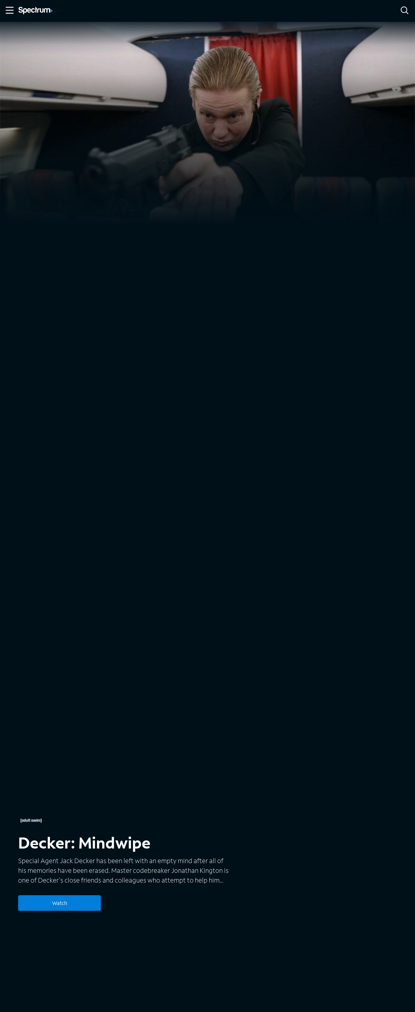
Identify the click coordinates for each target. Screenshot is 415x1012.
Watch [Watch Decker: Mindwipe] (59, 902)
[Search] (404, 11)
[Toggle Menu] (9, 10)
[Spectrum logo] (35, 11)
